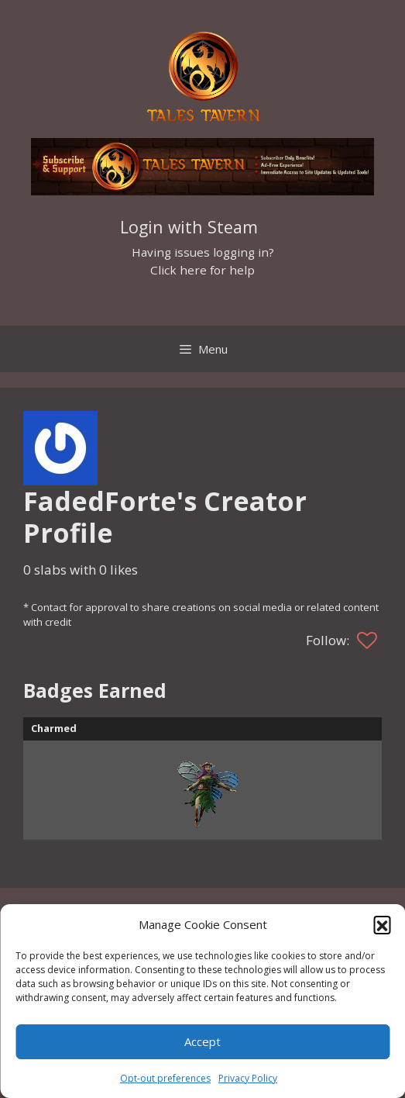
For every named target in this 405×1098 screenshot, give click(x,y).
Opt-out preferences (165, 1078)
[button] (382, 924)
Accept (202, 1041)
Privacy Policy (247, 1078)
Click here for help (202, 270)
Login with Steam (189, 227)
